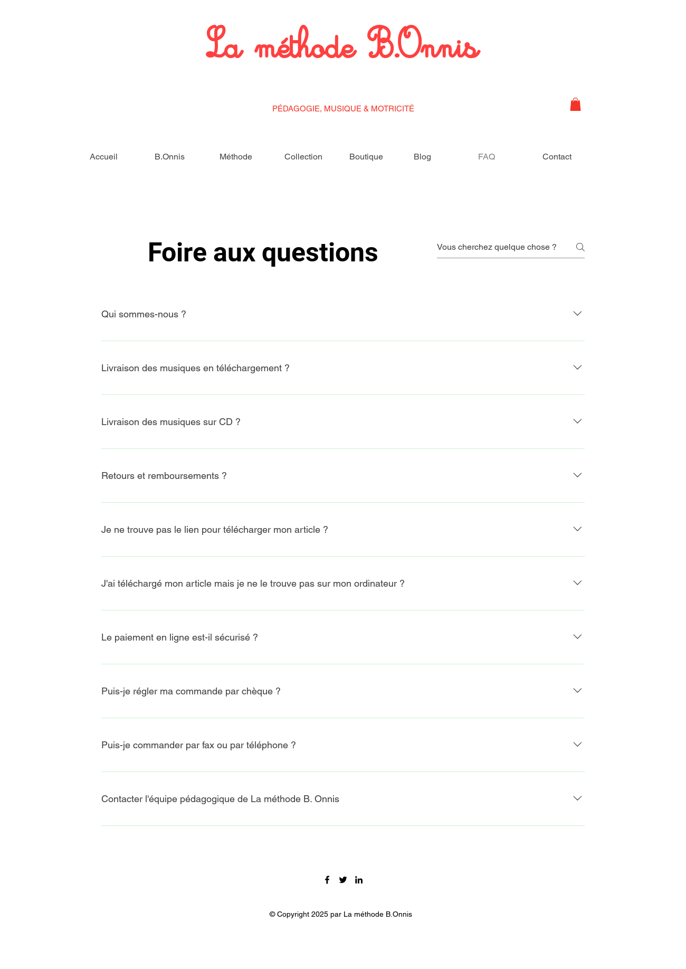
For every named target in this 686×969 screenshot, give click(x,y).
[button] (575, 104)
